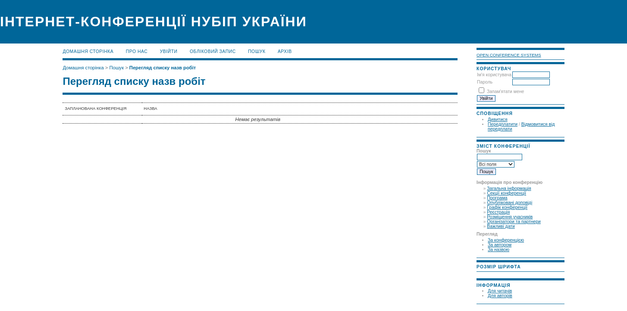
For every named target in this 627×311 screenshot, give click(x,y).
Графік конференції (507, 207)
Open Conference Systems (509, 55)
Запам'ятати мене (505, 91)
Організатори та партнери (514, 221)
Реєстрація (498, 212)
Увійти (169, 51)
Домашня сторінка (88, 51)
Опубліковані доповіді (509, 202)
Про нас (137, 51)
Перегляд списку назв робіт (162, 67)
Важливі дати (500, 226)
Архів (285, 51)
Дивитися (498, 119)
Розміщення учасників (510, 217)
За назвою (498, 249)
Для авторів (500, 295)
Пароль (484, 82)
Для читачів (500, 291)
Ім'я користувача (494, 74)
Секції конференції (506, 193)
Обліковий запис (213, 51)
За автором (499, 245)
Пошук (256, 51)
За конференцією (506, 240)
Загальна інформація (509, 188)
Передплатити (502, 124)
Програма (497, 198)
